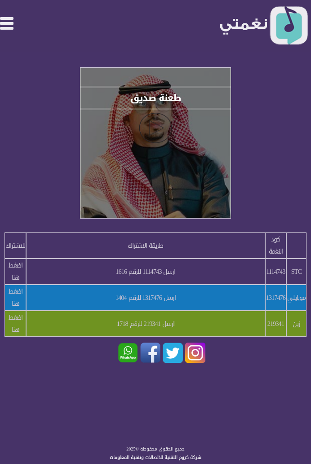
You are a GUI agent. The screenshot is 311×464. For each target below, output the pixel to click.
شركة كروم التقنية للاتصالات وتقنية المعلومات (155, 457)
